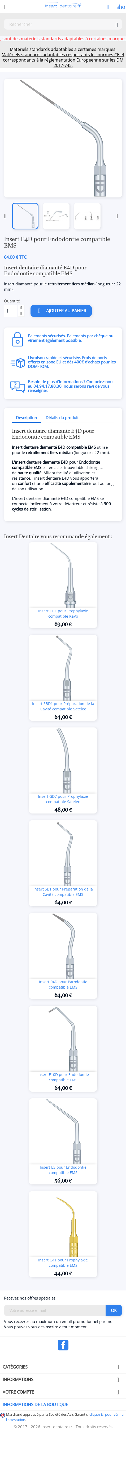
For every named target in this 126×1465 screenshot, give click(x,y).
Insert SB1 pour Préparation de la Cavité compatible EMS (63, 892)
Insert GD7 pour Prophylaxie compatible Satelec (63, 799)
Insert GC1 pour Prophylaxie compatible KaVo (63, 613)
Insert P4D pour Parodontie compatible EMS (63, 984)
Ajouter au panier (61, 310)
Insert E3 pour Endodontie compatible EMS (63, 1170)
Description (26, 417)
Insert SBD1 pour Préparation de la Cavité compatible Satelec (63, 706)
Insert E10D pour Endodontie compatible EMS (63, 1077)
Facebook (63, 1345)
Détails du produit (62, 417)
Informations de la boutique (35, 1404)
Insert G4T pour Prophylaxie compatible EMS (63, 1262)
